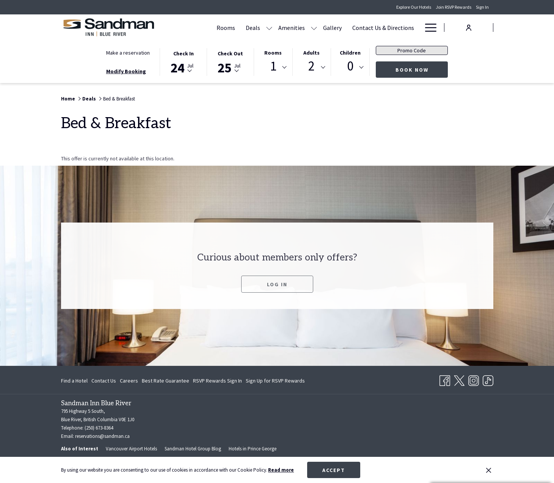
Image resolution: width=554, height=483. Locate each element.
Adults (311, 52)
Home (68, 99)
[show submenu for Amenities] (314, 27)
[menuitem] (75, 380)
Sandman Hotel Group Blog (193, 448)
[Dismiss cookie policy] (488, 470)
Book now (421, 69)
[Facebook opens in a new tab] (444, 379)
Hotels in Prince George (252, 448)
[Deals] (252, 27)
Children (350, 52)
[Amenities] (291, 27)
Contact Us (103, 380)
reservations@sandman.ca (102, 436)
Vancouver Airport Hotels (131, 448)
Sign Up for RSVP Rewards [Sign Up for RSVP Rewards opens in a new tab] (275, 381)
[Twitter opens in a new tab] (459, 379)
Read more (281, 470)
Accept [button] (333, 470)
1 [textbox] (273, 66)
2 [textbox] (311, 66)
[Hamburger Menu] (427, 27)
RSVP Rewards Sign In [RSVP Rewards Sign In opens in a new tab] (217, 381)
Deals (89, 99)
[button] (183, 61)
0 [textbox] (350, 66)
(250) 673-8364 (99, 428)
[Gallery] (332, 27)
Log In (277, 292)
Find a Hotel (74, 380)
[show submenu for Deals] (269, 27)
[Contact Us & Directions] (383, 27)
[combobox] (273, 67)
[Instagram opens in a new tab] (473, 379)
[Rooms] (225, 27)
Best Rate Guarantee (165, 380)
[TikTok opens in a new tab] (488, 379)
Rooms (273, 52)
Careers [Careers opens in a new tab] (129, 381)
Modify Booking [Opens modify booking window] (126, 71)
